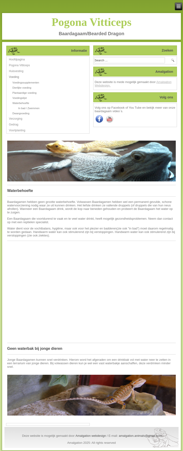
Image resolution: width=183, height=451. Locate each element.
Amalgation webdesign (91, 435)
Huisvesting (16, 71)
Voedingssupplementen (25, 82)
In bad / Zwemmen (28, 108)
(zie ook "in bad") (128, 228)
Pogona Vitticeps (91, 22)
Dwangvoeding (20, 113)
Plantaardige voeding (24, 92)
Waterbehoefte (20, 103)
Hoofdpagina (17, 59)
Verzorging (15, 118)
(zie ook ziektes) (38, 235)
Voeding (14, 77)
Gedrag (13, 124)
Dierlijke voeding (21, 87)
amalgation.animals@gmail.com (140, 435)
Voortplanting (17, 130)
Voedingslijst (19, 98)
